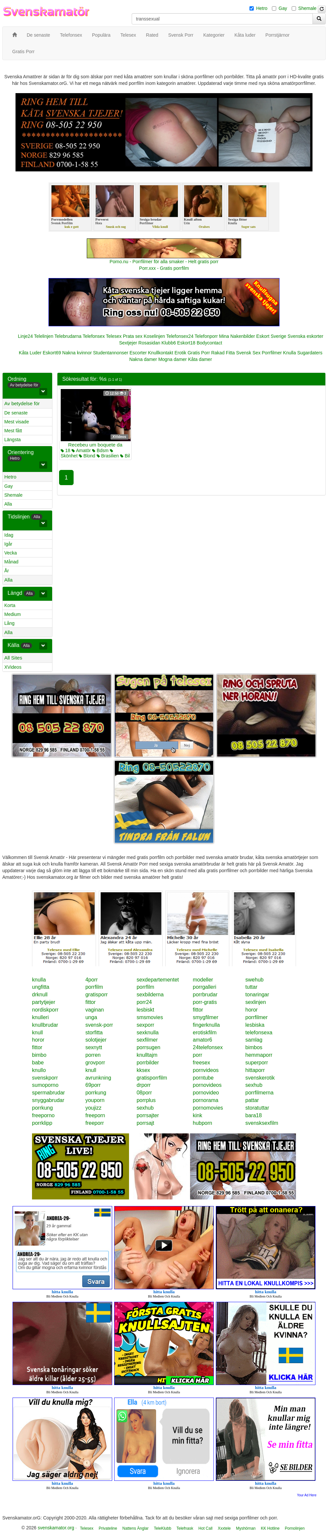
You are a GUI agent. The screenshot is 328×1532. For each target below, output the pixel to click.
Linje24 (25, 336)
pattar (252, 1100)
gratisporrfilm (152, 1078)
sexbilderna (150, 994)
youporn (95, 1100)
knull (37, 1032)
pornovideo (206, 1092)
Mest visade (16, 421)
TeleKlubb (162, 1528)
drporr (144, 1085)
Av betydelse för (22, 403)
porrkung (95, 1092)
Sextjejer (128, 342)
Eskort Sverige (271, 336)
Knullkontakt (160, 352)
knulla (39, 979)
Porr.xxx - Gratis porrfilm (164, 268)
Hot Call (205, 1528)
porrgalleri (204, 987)
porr (197, 1055)
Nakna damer (143, 359)
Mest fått (13, 430)
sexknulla (148, 1032)
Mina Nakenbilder (237, 336)
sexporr (145, 1025)
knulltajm (147, 1055)
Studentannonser (110, 352)
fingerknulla (206, 1025)
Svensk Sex (248, 352)
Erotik (180, 352)
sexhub (254, 1085)
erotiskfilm (204, 1032)
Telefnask (185, 1528)
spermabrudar (48, 1092)
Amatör (81, 450)
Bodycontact (209, 342)
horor (252, 1010)
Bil (125, 455)
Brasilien (108, 455)
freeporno (43, 1115)
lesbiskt (145, 1010)
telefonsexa (259, 1032)
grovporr (95, 1062)
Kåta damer (200, 359)
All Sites (13, 657)
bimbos (254, 1047)
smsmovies (150, 1017)
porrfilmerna (260, 1092)
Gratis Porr (198, 352)
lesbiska (255, 1025)
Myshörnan (245, 1528)
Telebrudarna (68, 336)
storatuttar (257, 1108)
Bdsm (100, 450)
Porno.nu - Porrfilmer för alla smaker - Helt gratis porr (164, 261)
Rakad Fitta (223, 352)
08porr (144, 1092)
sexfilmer (147, 1040)
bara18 (254, 1115)
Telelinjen (43, 336)
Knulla (289, 352)
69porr (93, 1085)
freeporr (94, 1123)
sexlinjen (256, 1002)
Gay (283, 8)
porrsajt (145, 1123)
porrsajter (148, 1115)
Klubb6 (168, 342)
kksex (143, 1070)
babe (38, 1062)
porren (93, 1055)
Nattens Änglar (135, 1528)
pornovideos (207, 1085)
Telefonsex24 (180, 336)
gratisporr (96, 994)
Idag (8, 535)
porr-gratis (205, 1002)
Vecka (10, 552)
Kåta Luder (30, 352)
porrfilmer (257, 1017)
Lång (9, 623)
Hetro (261, 8)
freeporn (95, 1115)
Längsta (12, 439)
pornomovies (208, 1108)
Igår (8, 544)
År (6, 570)
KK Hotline (270, 1528)
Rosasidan (149, 342)
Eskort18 (186, 342)
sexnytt (93, 1047)
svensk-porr (99, 1025)
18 (65, 450)
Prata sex (132, 336)
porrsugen (148, 1047)
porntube (203, 1078)
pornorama (205, 1100)
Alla (8, 504)
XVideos (12, 667)
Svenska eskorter (305, 336)
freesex (201, 1062)
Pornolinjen (295, 1528)
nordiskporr (45, 1010)
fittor (90, 1002)
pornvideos (205, 1070)
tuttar (251, 987)
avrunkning (98, 1078)
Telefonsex (93, 336)
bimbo (39, 1055)
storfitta (94, 1032)
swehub (255, 979)
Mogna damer (172, 359)
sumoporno (45, 1085)
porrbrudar (205, 994)
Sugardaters (309, 352)
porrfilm (94, 987)
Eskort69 (52, 352)
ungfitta (40, 987)
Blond (87, 455)
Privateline (108, 1528)
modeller (203, 979)
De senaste (16, 412)
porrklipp (42, 1123)
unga (91, 1017)
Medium (12, 614)
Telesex (113, 336)
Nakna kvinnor (77, 352)
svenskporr (45, 1078)
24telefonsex (208, 1047)
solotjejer (96, 1040)
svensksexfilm (262, 1123)
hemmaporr (259, 1055)
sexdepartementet (158, 979)
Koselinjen (154, 336)
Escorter (138, 352)
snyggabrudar (48, 1100)
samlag (254, 1040)
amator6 (202, 1040)
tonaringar (257, 994)
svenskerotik (260, 1078)
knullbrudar (45, 1025)
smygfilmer (205, 1017)
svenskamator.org (56, 1527)
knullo (39, 1070)
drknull (40, 994)
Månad (11, 561)
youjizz (93, 1108)
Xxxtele (224, 1528)
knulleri (40, 1017)
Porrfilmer (272, 352)
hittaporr (255, 1070)
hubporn (202, 1123)
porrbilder (148, 1062)
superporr (257, 1062)
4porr (91, 979)
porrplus (146, 1100)
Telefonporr (206, 336)
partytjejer (43, 1002)
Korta (9, 605)
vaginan (94, 1010)
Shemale (307, 8)
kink (197, 1115)
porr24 (144, 1002)
